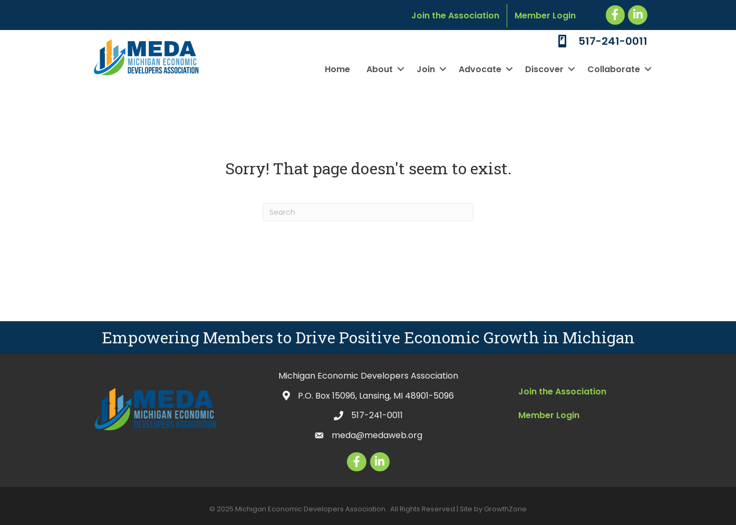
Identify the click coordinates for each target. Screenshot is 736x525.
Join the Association (455, 15)
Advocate (480, 69)
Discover (544, 69)
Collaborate (613, 69)
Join (426, 69)
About (379, 69)
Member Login (545, 15)
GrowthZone (505, 509)
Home (337, 69)
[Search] (368, 212)
